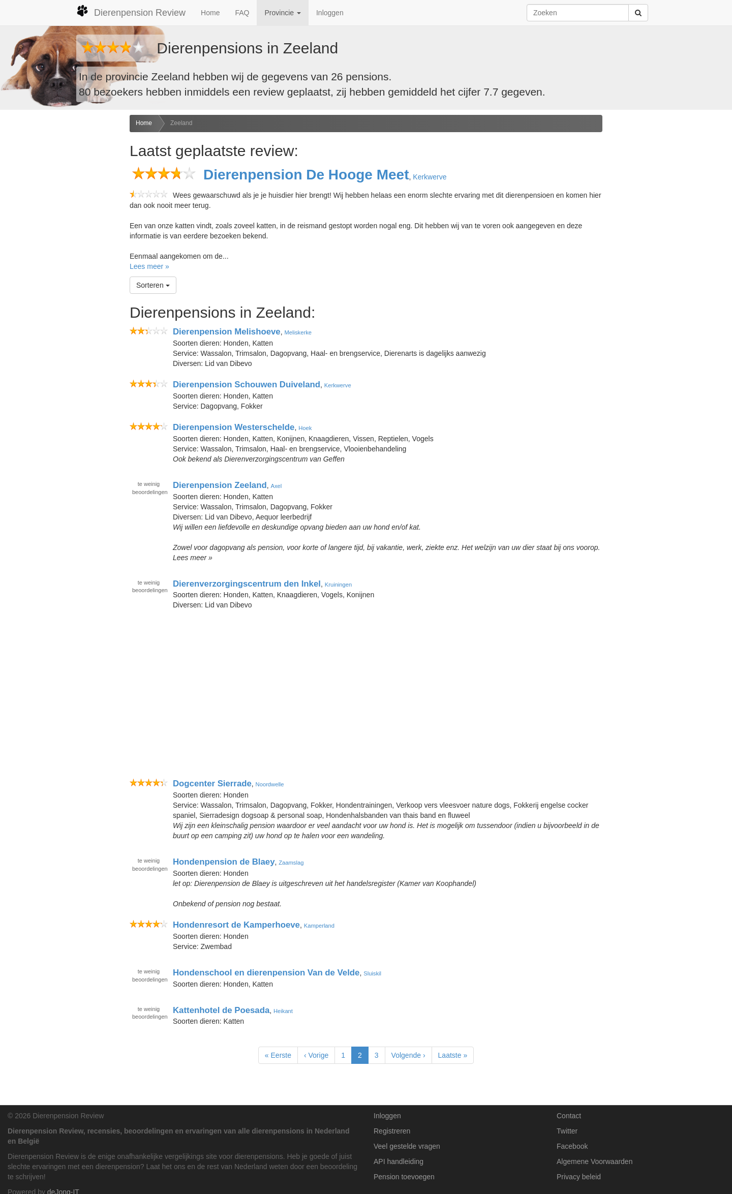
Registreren (392, 1131)
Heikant (283, 1010)
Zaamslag (291, 863)
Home (210, 13)
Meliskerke (297, 332)
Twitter (567, 1131)
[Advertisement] (61, 275)
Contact (569, 1116)
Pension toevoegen (404, 1177)
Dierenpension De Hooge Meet (306, 174)
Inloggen (330, 13)
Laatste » (453, 1055)
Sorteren (153, 285)
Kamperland (319, 926)
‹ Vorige (316, 1055)
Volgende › (408, 1055)
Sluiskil (372, 973)
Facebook (572, 1146)
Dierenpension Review (131, 11)
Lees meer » (149, 266)
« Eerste (278, 1055)
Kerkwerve (429, 177)
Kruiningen (338, 584)
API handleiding (398, 1161)
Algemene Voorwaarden (594, 1161)
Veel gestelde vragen (407, 1146)
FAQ (242, 13)
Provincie (282, 13)
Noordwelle (270, 784)
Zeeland (181, 123)
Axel (276, 486)
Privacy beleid (579, 1177)
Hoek (305, 428)
